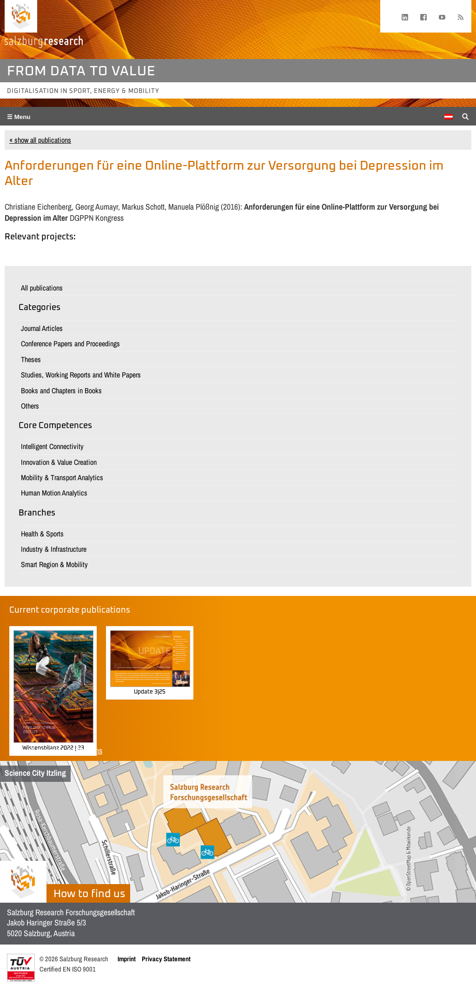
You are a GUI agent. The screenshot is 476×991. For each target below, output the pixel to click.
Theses (31, 359)
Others (30, 406)
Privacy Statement (166, 958)
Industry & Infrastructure (53, 549)
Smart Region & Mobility (54, 564)
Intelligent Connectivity (52, 446)
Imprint (127, 958)
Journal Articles (42, 328)
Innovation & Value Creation (59, 462)
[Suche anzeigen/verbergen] (465, 116)
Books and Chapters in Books (61, 390)
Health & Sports (42, 534)
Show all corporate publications (55, 750)
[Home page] (21, 16)
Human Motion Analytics (54, 493)
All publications (42, 288)
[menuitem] (448, 117)
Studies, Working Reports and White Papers (81, 375)
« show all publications (40, 140)
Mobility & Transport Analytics (62, 477)
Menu (22, 116)
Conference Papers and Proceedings (70, 343)
